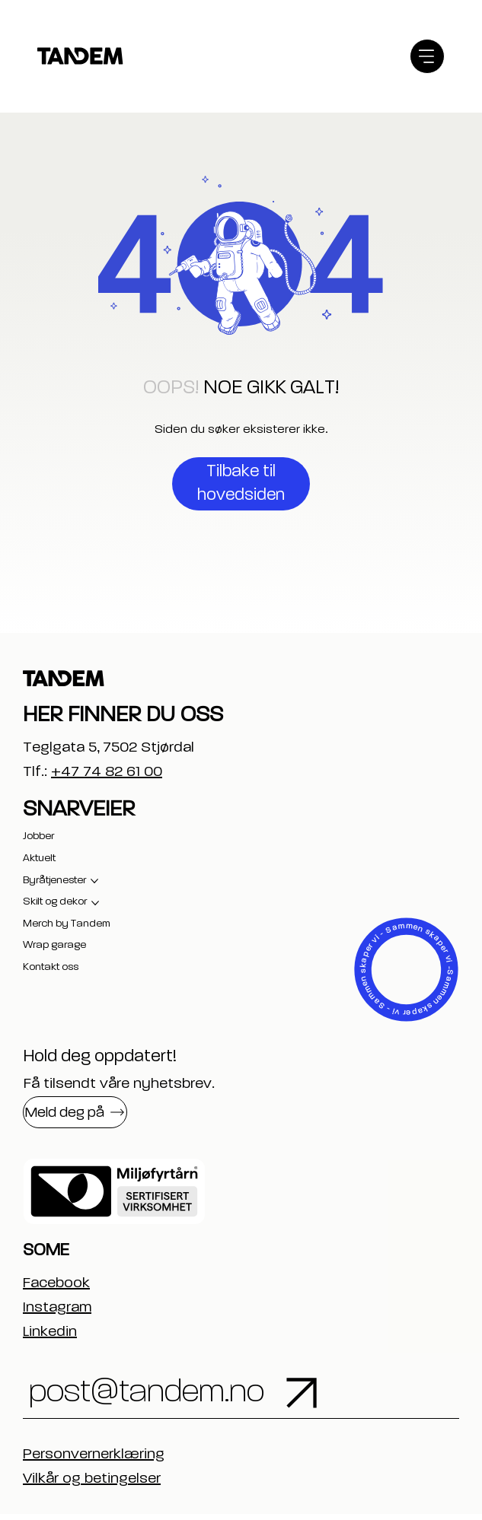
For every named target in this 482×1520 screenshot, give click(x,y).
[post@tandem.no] (191, 1396)
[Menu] (427, 56)
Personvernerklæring (93, 1460)
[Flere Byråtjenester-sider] (94, 881)
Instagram (57, 1307)
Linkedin (50, 1332)
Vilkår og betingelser (92, 1485)
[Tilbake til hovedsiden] (241, 483)
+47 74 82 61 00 (106, 772)
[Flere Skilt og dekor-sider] (95, 903)
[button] (75, 1112)
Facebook (56, 1283)
